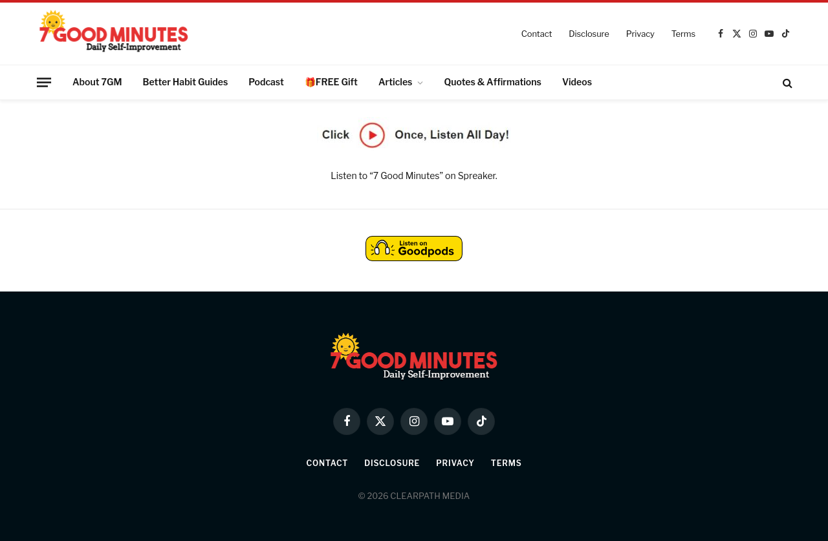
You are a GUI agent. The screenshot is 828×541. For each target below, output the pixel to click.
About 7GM (97, 81)
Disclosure (589, 33)
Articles (395, 81)
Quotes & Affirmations (492, 81)
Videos (577, 81)
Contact (536, 33)
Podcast (266, 81)
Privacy (640, 33)
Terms (683, 33)
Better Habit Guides (185, 81)
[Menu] (44, 82)
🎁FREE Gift (331, 81)
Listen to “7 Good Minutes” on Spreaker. (414, 175)
